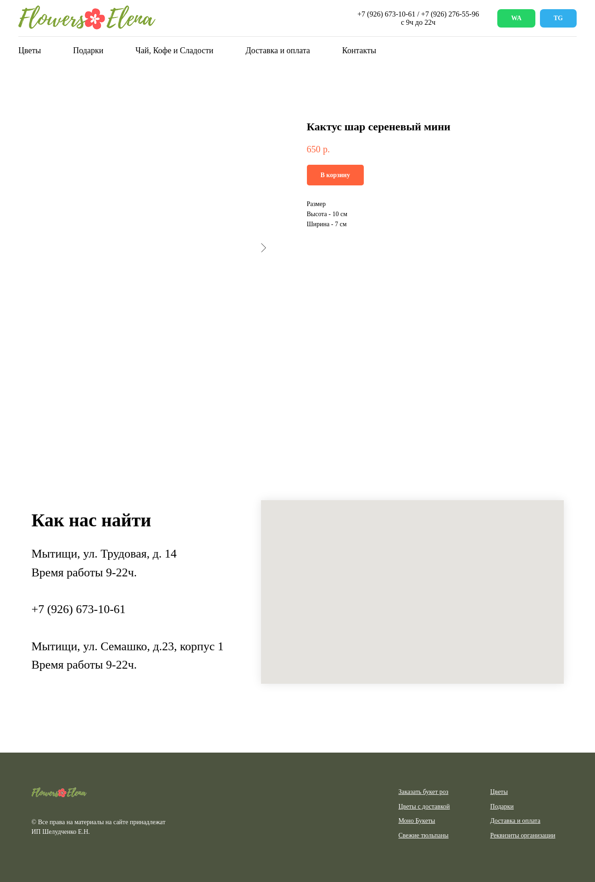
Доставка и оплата (277, 50)
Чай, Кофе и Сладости (174, 50)
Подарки (88, 50)
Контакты (359, 50)
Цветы (29, 50)
